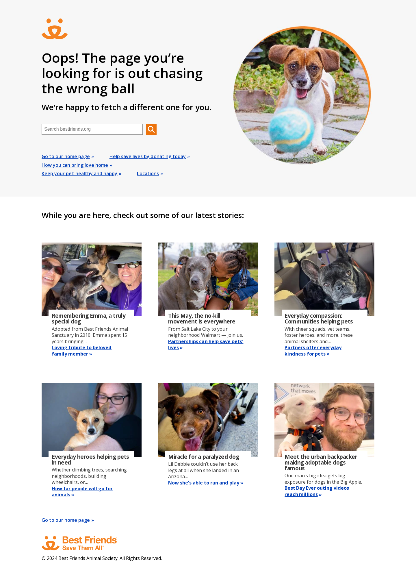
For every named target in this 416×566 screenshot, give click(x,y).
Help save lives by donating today (147, 156)
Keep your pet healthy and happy (79, 173)
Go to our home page (66, 156)
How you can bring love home (75, 165)
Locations (148, 173)
